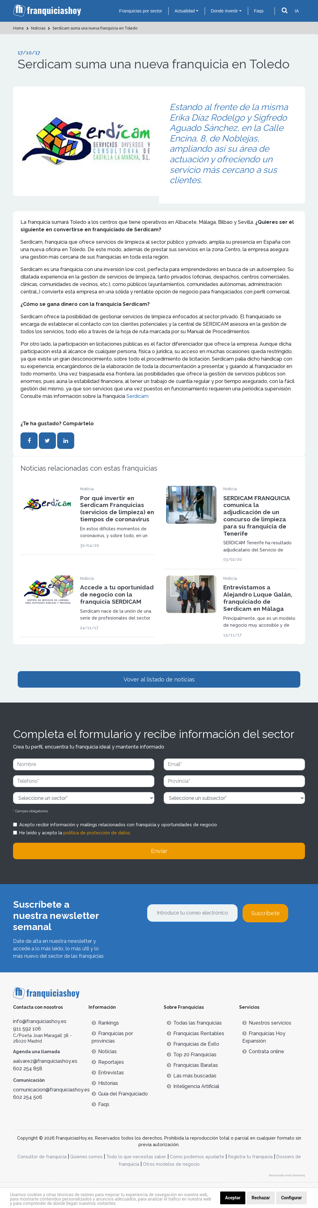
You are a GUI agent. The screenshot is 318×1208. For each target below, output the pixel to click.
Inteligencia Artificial (193, 1086)
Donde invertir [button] (224, 10)
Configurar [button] (291, 1197)
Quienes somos (86, 1156)
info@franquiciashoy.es (39, 1021)
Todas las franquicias (194, 1023)
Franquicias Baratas (192, 1065)
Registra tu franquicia (250, 1156)
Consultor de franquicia (41, 1156)
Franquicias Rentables (195, 1033)
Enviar (159, 851)
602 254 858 (27, 1069)
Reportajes (108, 1062)
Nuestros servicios (266, 1023)
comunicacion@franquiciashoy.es (51, 1090)
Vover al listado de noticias (159, 679)
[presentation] (194, 939)
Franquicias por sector (140, 10)
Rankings (105, 1023)
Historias (105, 1083)
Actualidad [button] (185, 10)
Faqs (259, 10)
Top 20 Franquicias (191, 1055)
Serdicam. (137, 396)
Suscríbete (265, 913)
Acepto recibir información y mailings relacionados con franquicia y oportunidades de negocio (118, 824)
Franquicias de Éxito (193, 1044)
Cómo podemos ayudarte (197, 1156)
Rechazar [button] (261, 1197)
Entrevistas (108, 1073)
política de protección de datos (96, 832)
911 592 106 (27, 1029)
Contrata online (263, 1051)
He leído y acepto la (74, 832)
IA (297, 10)
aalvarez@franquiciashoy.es (45, 1061)
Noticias (104, 1051)
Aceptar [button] (233, 1197)
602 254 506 (27, 1097)
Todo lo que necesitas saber (136, 1156)
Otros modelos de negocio (171, 1164)
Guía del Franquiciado (120, 1094)
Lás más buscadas (191, 1076)
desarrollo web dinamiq (287, 1175)
